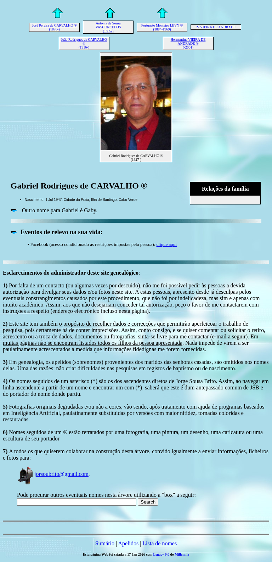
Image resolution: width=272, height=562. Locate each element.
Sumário (104, 543)
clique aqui (167, 244)
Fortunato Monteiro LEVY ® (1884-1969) (162, 27)
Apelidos (128, 543)
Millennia (182, 554)
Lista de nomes (159, 543)
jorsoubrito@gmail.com (53, 474)
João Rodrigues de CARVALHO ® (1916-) (84, 43)
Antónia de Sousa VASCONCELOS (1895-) (108, 27)
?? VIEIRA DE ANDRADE (216, 27)
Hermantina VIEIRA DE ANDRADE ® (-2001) (188, 43)
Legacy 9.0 (161, 554)
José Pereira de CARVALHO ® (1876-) (54, 27)
